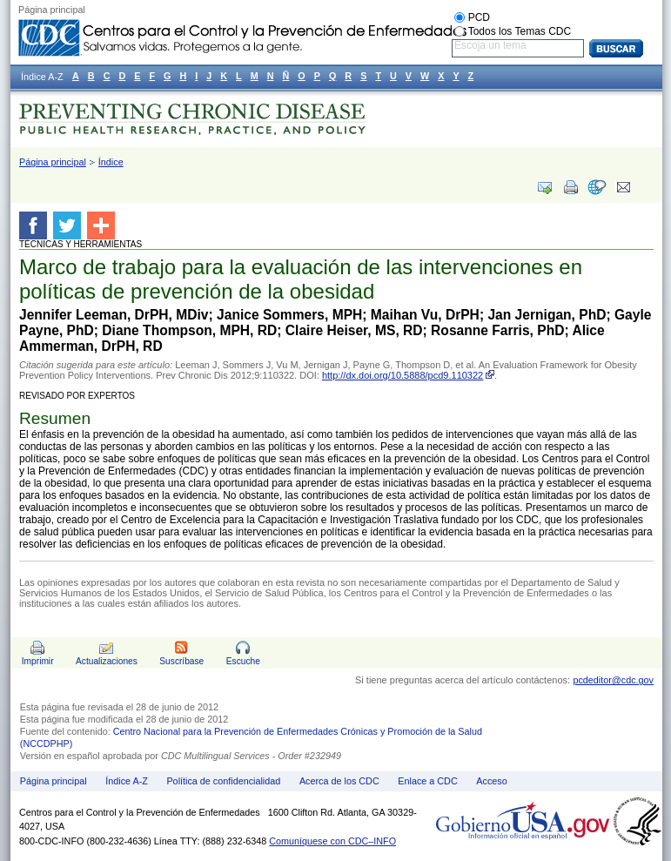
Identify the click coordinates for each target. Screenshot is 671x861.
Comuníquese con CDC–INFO (332, 841)
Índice (111, 162)
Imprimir (38, 661)
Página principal (52, 162)
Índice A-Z (126, 781)
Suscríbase (181, 661)
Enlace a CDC (427, 781)
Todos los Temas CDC (520, 31)
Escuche (243, 661)
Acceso (491, 781)
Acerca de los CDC (339, 781)
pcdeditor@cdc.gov (613, 680)
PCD (479, 17)
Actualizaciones (107, 661)
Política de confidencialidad (223, 781)
